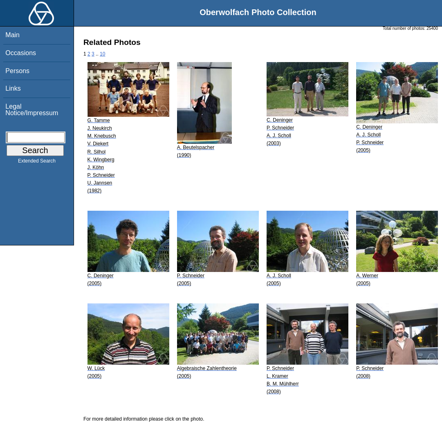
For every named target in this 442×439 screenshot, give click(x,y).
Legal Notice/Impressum (31, 109)
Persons (17, 70)
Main (12, 34)
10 (102, 54)
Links (12, 88)
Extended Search (37, 162)
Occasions (20, 52)
